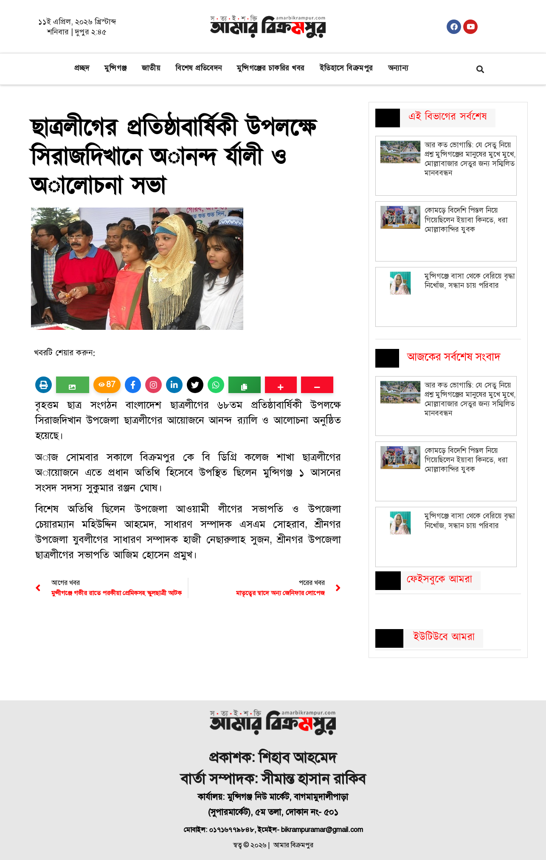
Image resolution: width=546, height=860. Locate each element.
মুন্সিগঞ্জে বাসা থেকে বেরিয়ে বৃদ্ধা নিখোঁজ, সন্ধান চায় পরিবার (470, 281)
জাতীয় (151, 68)
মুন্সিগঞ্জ (115, 68)
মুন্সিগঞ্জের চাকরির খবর (271, 68)
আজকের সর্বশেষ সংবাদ (454, 356)
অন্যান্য (398, 68)
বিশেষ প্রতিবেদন (198, 68)
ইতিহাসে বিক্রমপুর (346, 68)
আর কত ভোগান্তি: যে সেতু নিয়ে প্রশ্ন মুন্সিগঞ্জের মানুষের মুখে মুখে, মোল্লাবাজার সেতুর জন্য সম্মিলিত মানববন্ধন (470, 159)
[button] (480, 69)
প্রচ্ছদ (82, 68)
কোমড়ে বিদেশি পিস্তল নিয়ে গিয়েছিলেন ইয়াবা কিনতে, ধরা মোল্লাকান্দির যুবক (466, 219)
